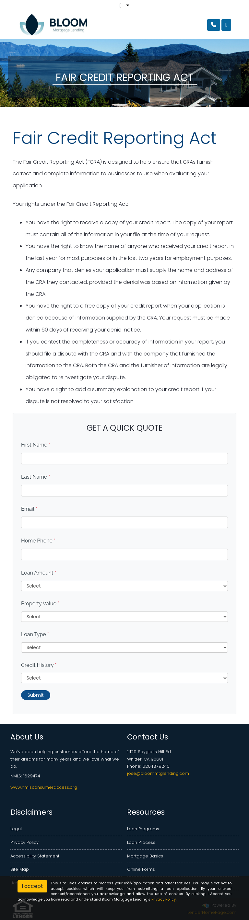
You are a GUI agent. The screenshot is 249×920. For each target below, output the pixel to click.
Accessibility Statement (34, 856)
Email (29, 509)
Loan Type (35, 634)
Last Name (35, 477)
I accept (32, 886)
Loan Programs (143, 829)
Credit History (38, 665)
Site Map (19, 869)
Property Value (40, 603)
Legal (16, 829)
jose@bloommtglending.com (158, 773)
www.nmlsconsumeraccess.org (43, 787)
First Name (35, 445)
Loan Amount (38, 573)
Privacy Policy (24, 842)
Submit (36, 695)
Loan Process (141, 842)
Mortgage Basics (145, 856)
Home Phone (38, 541)
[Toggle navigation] (226, 25)
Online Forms (141, 869)
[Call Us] (213, 25)
